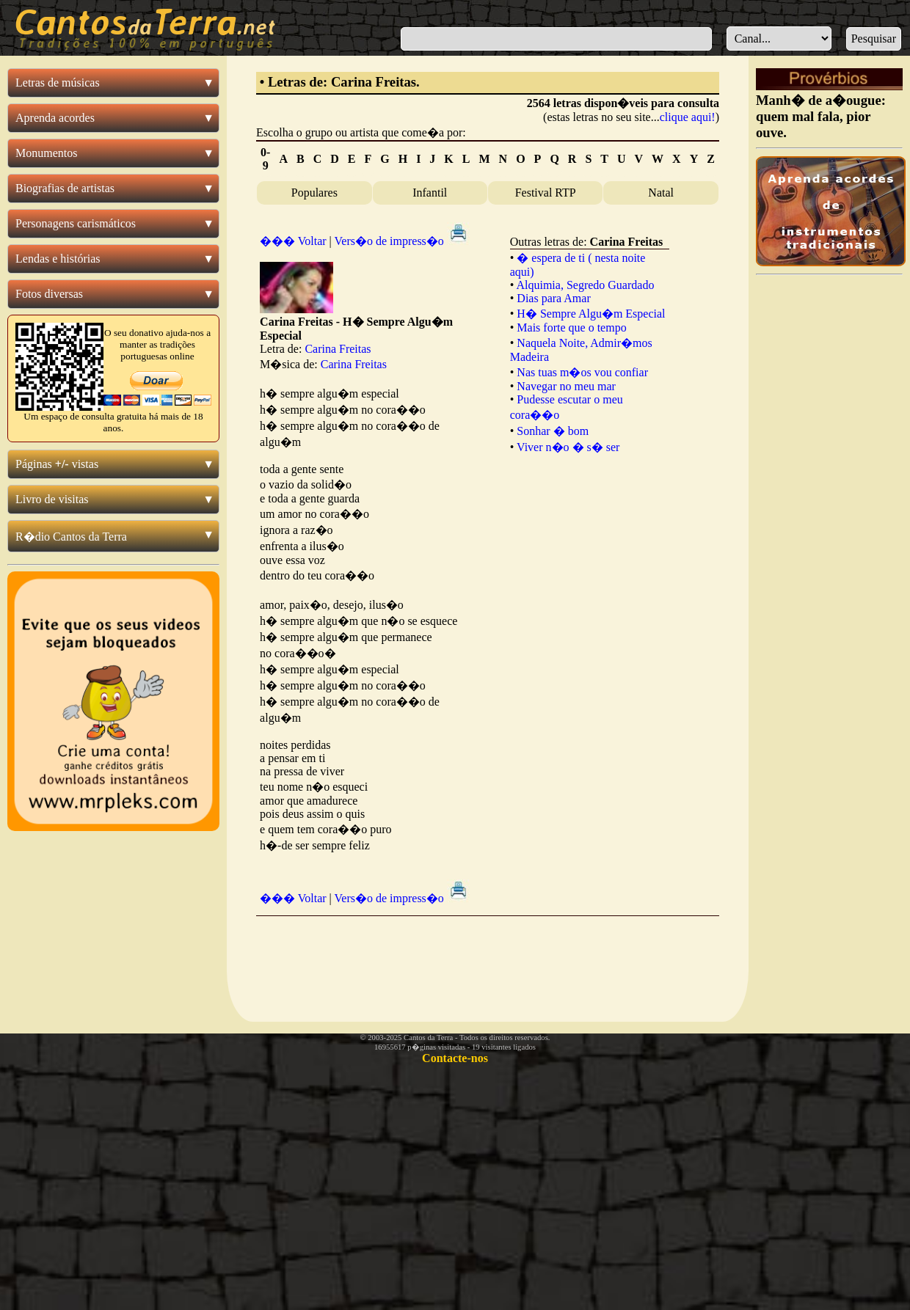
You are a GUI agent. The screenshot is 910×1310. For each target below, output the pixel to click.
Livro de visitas (52, 499)
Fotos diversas (49, 294)
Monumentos (46, 153)
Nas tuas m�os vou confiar (582, 372)
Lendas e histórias (58, 258)
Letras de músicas (57, 82)
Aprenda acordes (55, 117)
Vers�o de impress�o (402, 241)
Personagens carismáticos (75, 223)
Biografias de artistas (64, 188)
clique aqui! (688, 117)
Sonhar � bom (553, 431)
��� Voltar (293, 241)
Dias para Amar (553, 298)
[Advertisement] (487, 957)
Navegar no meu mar (566, 386)
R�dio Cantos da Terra (71, 536)
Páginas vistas (56, 464)
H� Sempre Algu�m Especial (591, 313)
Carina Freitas (338, 349)
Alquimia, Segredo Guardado (585, 285)
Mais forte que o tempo (571, 327)
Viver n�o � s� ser (568, 447)
